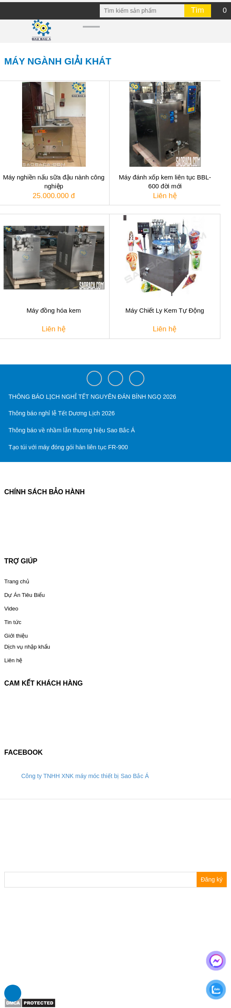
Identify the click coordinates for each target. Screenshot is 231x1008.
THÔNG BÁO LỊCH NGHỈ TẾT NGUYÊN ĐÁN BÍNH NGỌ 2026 (92, 396)
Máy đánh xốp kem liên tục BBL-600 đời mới (165, 182)
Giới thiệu (16, 636)
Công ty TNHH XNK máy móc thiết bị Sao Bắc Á (85, 776)
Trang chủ (16, 581)
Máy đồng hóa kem (53, 310)
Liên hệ (13, 660)
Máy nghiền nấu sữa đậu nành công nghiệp (53, 182)
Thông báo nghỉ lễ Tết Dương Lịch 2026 (61, 413)
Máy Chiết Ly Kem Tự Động (164, 310)
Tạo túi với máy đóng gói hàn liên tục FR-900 (68, 447)
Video (11, 608)
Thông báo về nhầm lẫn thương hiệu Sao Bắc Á (71, 430)
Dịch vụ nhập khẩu (27, 647)
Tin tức (12, 622)
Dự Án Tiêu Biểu (24, 595)
